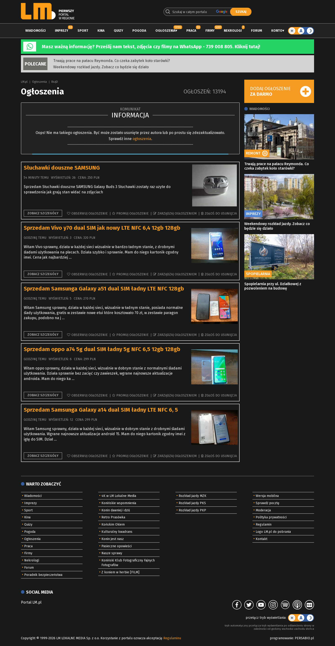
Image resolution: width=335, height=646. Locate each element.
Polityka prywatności (271, 517)
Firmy (209, 31)
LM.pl (24, 81)
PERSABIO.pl (304, 638)
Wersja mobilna (267, 496)
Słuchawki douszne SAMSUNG (62, 167)
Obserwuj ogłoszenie (89, 213)
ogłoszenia (142, 139)
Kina (100, 31)
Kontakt (261, 539)
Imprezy (61, 31)
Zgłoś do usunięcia (221, 213)
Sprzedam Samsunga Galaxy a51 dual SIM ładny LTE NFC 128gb (104, 288)
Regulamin (263, 524)
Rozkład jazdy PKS (192, 503)
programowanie (281, 638)
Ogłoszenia (165, 31)
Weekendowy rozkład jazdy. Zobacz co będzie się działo (101, 67)
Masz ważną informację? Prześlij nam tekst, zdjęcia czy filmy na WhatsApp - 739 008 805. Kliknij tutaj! (151, 46)
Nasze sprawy (111, 553)
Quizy (118, 31)
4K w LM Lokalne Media (118, 496)
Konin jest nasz (112, 539)
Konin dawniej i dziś (115, 510)
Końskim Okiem (113, 524)
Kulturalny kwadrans (116, 532)
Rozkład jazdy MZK (192, 496)
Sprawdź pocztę (267, 503)
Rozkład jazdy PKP (192, 510)
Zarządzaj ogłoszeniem (177, 213)
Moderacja (263, 510)
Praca (191, 31)
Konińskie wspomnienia (118, 503)
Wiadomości (35, 31)
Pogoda (139, 31)
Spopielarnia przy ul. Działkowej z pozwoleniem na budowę (272, 286)
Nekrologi (233, 31)
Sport (82, 31)
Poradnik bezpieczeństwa (43, 575)
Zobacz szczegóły (42, 213)
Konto (276, 31)
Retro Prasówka (113, 517)
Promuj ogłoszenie (132, 213)
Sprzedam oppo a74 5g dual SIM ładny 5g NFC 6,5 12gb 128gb (102, 349)
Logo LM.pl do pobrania (273, 532)
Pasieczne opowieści (116, 546)
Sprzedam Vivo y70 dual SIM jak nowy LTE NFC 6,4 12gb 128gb (102, 228)
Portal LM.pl (31, 602)
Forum (256, 31)
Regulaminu (172, 638)
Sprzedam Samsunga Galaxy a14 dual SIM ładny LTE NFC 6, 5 (101, 410)
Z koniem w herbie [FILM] (120, 572)
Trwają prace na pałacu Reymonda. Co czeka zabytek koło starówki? (111, 60)
